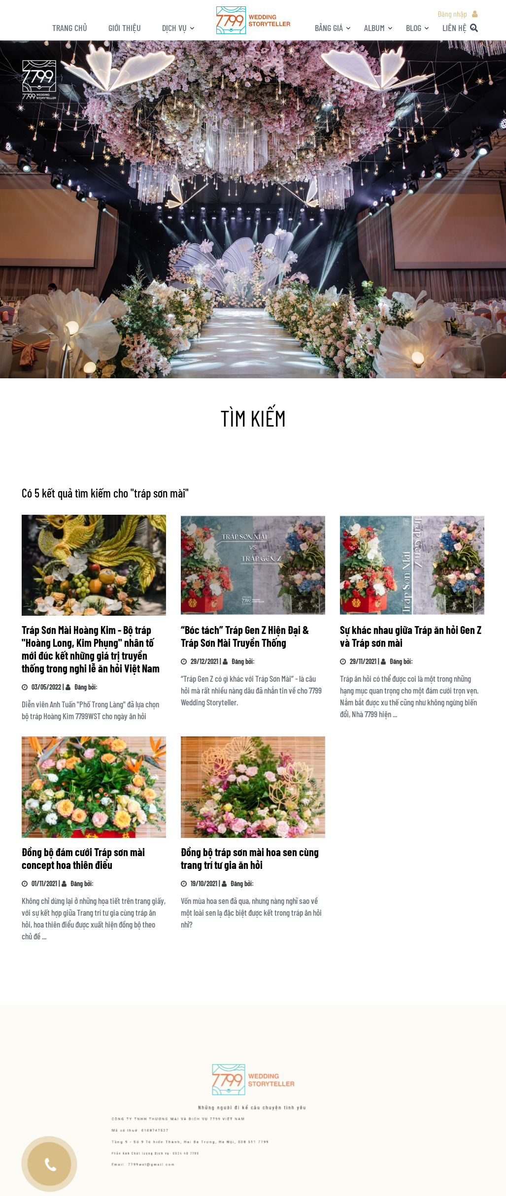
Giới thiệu (124, 27)
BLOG (413, 27)
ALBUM (374, 27)
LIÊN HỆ (454, 27)
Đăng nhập (452, 13)
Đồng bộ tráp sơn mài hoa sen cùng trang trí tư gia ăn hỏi (250, 858)
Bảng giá (329, 27)
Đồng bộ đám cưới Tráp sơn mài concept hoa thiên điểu (83, 858)
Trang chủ (69, 27)
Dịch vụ (174, 27)
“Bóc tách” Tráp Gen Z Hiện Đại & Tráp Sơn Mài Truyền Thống (245, 636)
